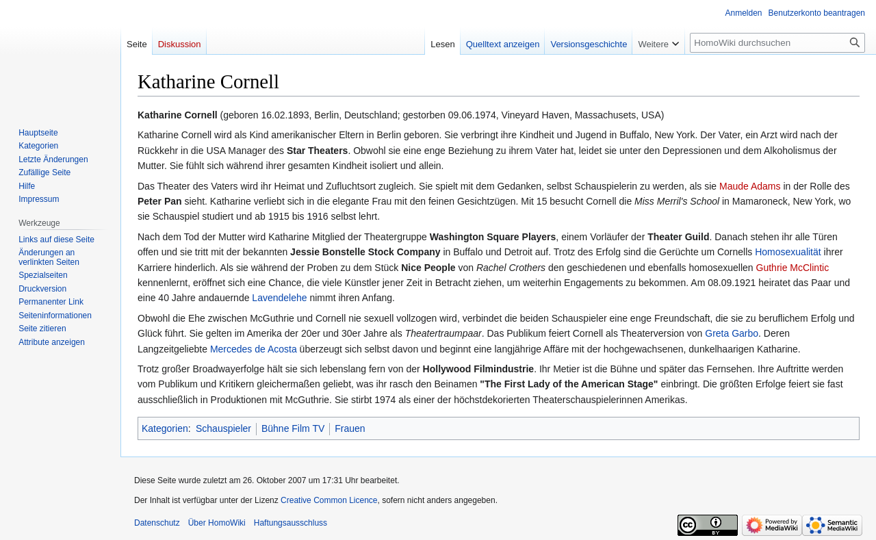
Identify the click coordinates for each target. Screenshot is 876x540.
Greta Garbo (731, 333)
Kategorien (165, 428)
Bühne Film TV (292, 428)
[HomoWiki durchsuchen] (777, 43)
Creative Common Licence (329, 500)
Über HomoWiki (217, 523)
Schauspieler (223, 428)
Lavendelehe (279, 297)
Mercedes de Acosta (253, 349)
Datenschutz (157, 523)
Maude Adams (750, 186)
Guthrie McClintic (792, 267)
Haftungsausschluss (290, 523)
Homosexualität (788, 251)
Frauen (350, 428)
